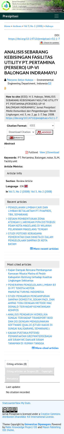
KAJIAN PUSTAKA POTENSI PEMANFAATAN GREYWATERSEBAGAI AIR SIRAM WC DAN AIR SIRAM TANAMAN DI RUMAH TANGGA (29, 338)
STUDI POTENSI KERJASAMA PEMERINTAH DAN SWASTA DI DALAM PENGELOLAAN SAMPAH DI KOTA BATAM (30, 239)
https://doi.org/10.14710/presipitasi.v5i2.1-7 (34, 38)
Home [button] (7, 26)
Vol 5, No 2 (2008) (33, 26)
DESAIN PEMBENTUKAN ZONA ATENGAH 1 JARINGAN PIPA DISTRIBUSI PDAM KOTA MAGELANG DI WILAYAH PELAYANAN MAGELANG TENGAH (31, 224)
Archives (17, 26)
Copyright (47, 371)
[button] (5, 88)
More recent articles (45, 248)
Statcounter (8, 403)
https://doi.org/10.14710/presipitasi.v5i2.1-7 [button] (32, 118)
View (42, 152)
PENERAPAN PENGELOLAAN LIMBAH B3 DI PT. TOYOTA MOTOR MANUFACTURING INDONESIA (31, 288)
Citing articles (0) (17, 364)
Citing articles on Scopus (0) (23, 371)
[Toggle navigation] (56, 16)
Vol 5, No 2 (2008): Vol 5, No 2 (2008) (30, 191)
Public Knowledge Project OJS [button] (21, 427)
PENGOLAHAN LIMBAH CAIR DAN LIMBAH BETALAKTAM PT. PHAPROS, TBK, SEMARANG (29, 211)
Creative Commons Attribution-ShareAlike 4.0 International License (31, 415)
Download (53, 152)
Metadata (12, 378)
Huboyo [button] (49, 26)
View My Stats (22, 403)
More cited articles (46, 348)
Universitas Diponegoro (38, 424)
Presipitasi (10, 16)
